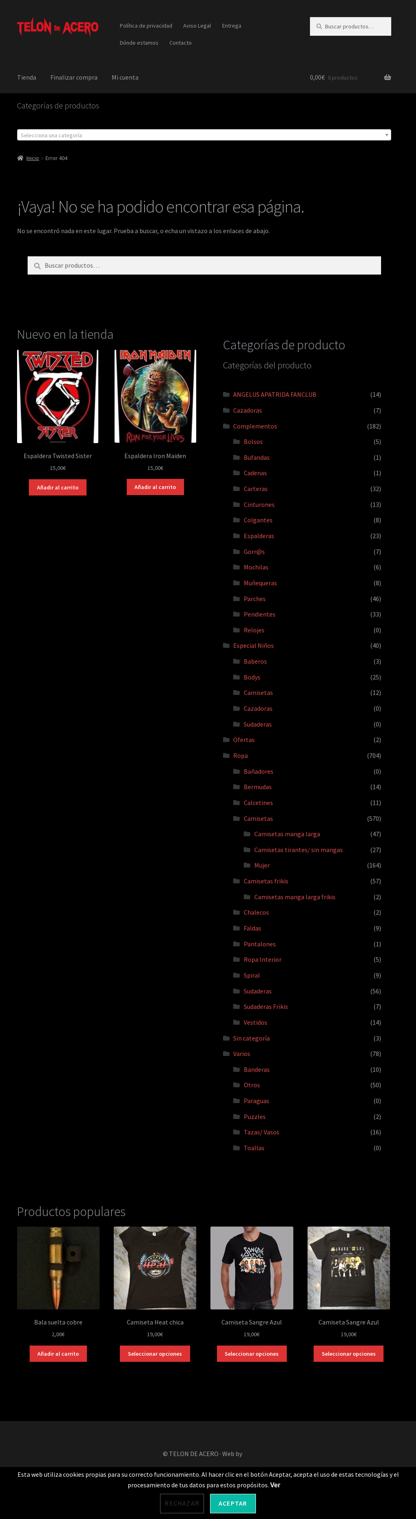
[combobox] (204, 135)
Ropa (240, 755)
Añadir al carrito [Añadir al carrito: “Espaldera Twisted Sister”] (57, 487)
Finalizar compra (74, 77)
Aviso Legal (197, 25)
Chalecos (256, 912)
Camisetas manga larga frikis (295, 897)
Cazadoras (247, 410)
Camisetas (258, 692)
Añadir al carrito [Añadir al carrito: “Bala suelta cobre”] (58, 1353)
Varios (241, 1053)
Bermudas (258, 787)
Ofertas (244, 740)
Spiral (252, 975)
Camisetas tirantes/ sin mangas (298, 850)
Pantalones (260, 944)
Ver (275, 1485)
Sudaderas (258, 724)
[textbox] (204, 135)
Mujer (262, 865)
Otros (252, 1085)
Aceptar (233, 1503)
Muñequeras (260, 583)
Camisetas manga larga (287, 834)
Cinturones (259, 504)
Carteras (256, 489)
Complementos (255, 426)
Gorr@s (254, 551)
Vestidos (255, 1022)
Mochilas (256, 567)
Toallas (254, 1148)
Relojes (254, 630)
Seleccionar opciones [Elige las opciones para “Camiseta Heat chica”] (155, 1353)
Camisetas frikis (266, 881)
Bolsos (253, 441)
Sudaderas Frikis (266, 1006)
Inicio (32, 158)
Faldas (252, 928)
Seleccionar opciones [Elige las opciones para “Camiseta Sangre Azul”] (252, 1353)
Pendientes (259, 614)
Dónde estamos (139, 42)
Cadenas (255, 473)
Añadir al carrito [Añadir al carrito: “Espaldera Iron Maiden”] (155, 487)
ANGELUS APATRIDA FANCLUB (274, 394)
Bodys (252, 677)
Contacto (180, 42)
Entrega (231, 25)
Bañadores (258, 771)
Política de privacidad (146, 25)
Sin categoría (251, 1038)
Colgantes (258, 520)
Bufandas (257, 457)
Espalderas (259, 536)
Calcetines (258, 802)
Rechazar (182, 1503)
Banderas (257, 1069)
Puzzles (255, 1116)
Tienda (26, 77)
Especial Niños (253, 645)
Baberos (255, 661)
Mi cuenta (125, 77)
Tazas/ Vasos (262, 1132)
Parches (255, 599)
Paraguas (256, 1101)
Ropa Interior (263, 959)
